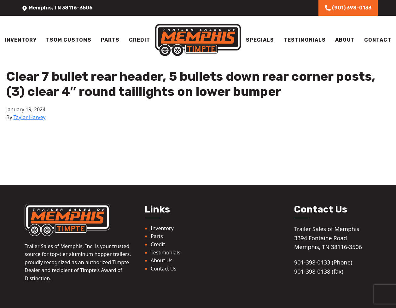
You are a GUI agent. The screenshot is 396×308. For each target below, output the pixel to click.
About (345, 40)
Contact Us (163, 268)
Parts (110, 40)
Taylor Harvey (30, 117)
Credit (139, 40)
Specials (260, 40)
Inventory (21, 40)
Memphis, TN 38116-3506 (57, 8)
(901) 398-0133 (348, 8)
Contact (377, 40)
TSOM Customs (68, 40)
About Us (161, 260)
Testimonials (305, 40)
